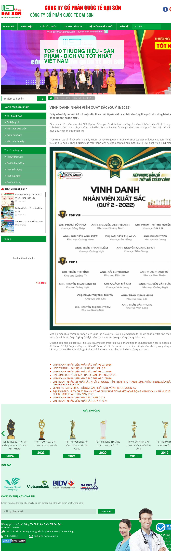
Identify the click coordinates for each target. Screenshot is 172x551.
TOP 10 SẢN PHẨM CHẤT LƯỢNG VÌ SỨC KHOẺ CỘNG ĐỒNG (139, 445)
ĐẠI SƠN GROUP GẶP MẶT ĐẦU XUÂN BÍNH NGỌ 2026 (84, 375)
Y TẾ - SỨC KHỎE (62, 98)
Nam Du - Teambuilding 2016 (29, 221)
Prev (4, 433)
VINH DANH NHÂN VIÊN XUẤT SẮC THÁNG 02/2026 (82, 371)
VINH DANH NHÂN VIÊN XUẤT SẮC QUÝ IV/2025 (80, 400)
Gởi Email (106, 511)
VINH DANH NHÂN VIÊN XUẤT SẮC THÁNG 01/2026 (82, 378)
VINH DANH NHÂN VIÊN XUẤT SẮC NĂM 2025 (79, 397)
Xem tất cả (41, 282)
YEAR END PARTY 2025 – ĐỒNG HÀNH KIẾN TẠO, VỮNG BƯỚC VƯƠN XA (94, 388)
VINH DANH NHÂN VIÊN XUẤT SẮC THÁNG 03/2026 (82, 364)
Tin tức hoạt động (83, 98)
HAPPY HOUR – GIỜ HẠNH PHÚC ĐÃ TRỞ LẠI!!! (79, 368)
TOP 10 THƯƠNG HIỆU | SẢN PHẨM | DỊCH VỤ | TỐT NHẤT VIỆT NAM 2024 (14, 445)
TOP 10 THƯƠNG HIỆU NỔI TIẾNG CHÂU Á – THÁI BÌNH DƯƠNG (76, 445)
